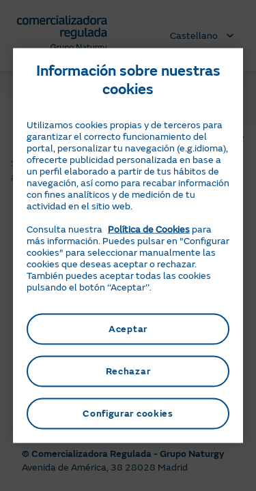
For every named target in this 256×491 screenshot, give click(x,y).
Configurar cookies (128, 413)
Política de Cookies (149, 229)
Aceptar (128, 329)
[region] (128, 245)
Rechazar (128, 371)
